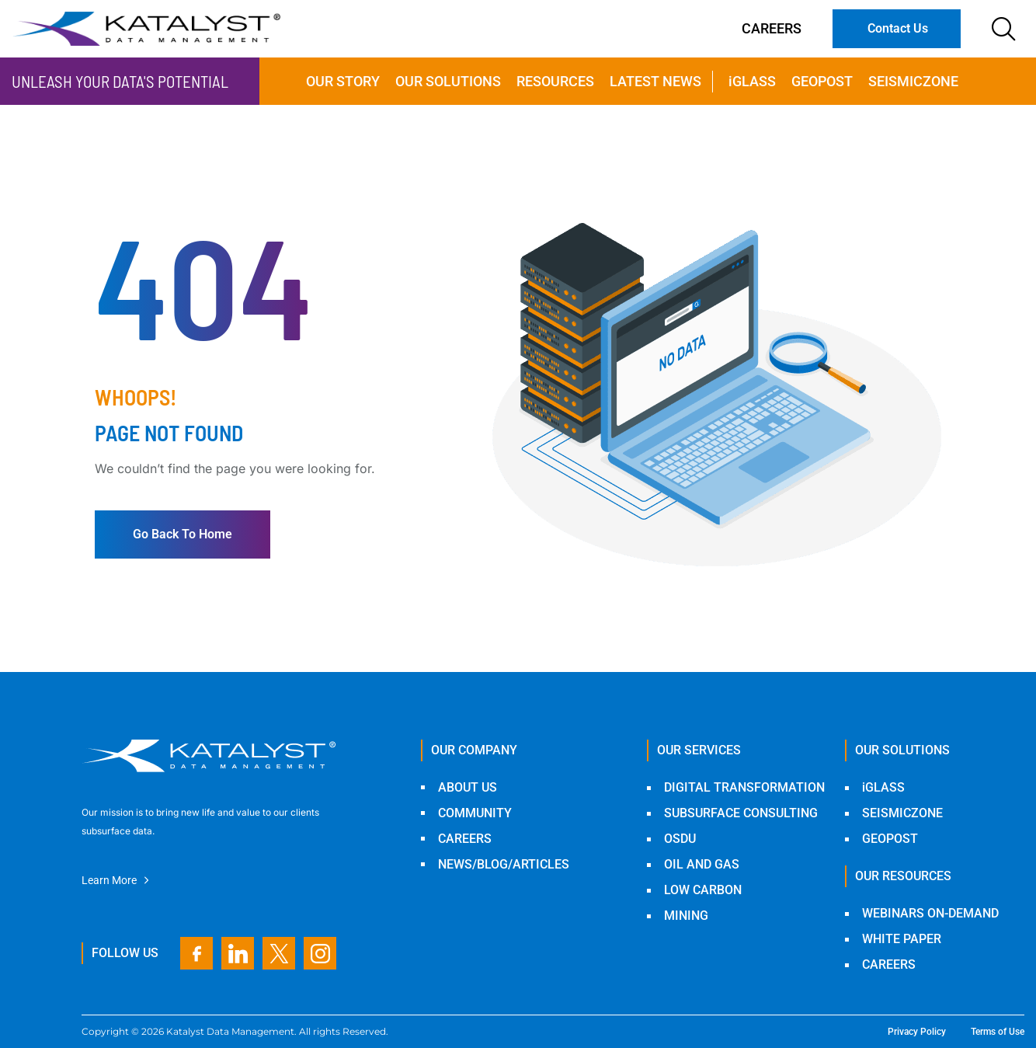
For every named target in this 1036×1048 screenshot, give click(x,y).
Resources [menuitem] (555, 81)
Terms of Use (997, 1031)
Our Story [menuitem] (343, 81)
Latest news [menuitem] (655, 81)
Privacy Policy (917, 1031)
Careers (771, 28)
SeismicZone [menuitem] (913, 81)
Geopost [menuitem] (822, 81)
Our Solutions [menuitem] (448, 81)
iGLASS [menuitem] (752, 81)
